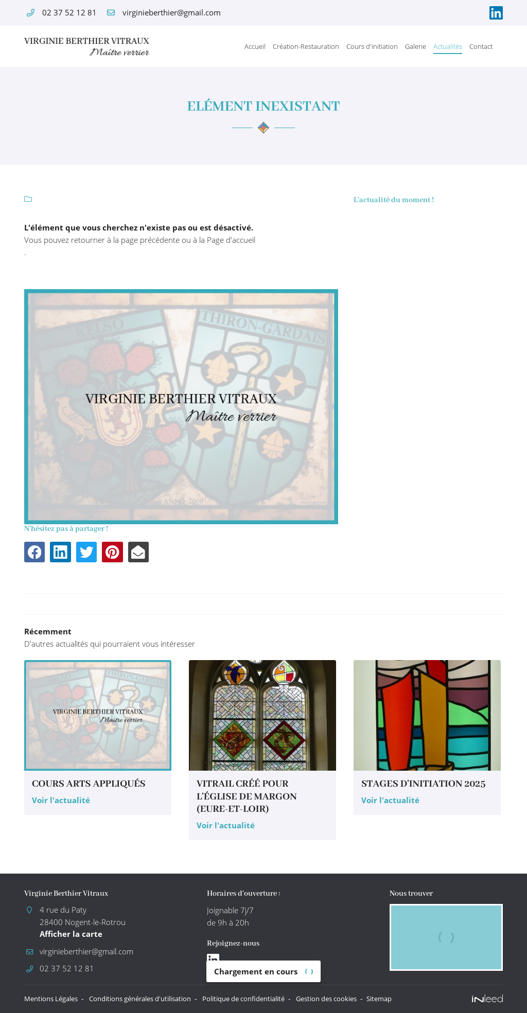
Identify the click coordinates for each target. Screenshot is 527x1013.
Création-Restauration (306, 46)
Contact (481, 46)
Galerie (415, 46)
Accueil (255, 46)
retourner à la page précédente (125, 240)
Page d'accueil (231, 240)
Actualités (447, 46)
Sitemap (420, 998)
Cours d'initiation (372, 46)
